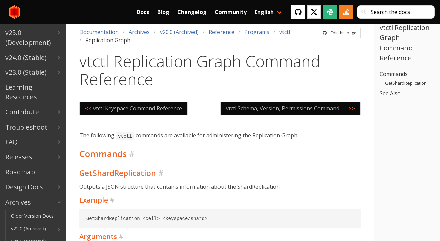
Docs (143, 12)
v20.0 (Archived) (179, 32)
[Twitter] (314, 12)
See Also (390, 93)
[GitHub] (298, 12)
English (264, 12)
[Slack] (330, 12)
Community (231, 12)
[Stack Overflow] (346, 12)
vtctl (284, 32)
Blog (163, 12)
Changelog (192, 12)
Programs (256, 32)
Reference (221, 32)
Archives (139, 32)
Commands (394, 74)
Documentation (99, 32)
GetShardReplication (406, 83)
